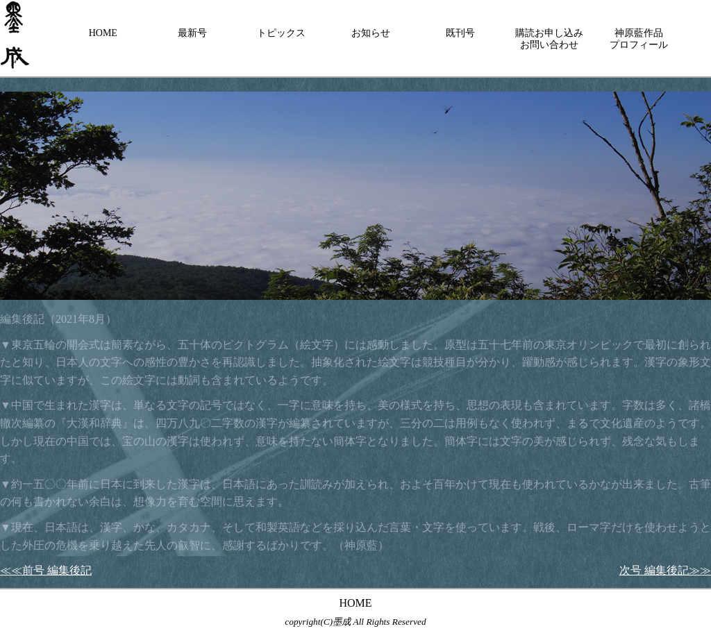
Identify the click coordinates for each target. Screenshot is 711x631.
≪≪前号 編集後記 (46, 570)
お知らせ (370, 33)
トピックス (281, 33)
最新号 (192, 33)
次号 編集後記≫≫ (665, 570)
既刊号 (460, 33)
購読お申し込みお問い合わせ (549, 39)
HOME (103, 33)
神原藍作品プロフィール (639, 39)
